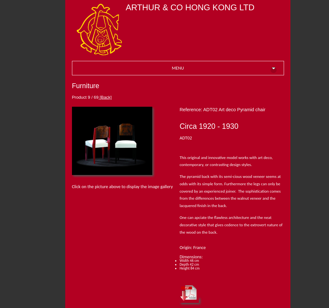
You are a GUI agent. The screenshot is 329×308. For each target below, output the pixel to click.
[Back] (105, 97)
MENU (224, 69)
